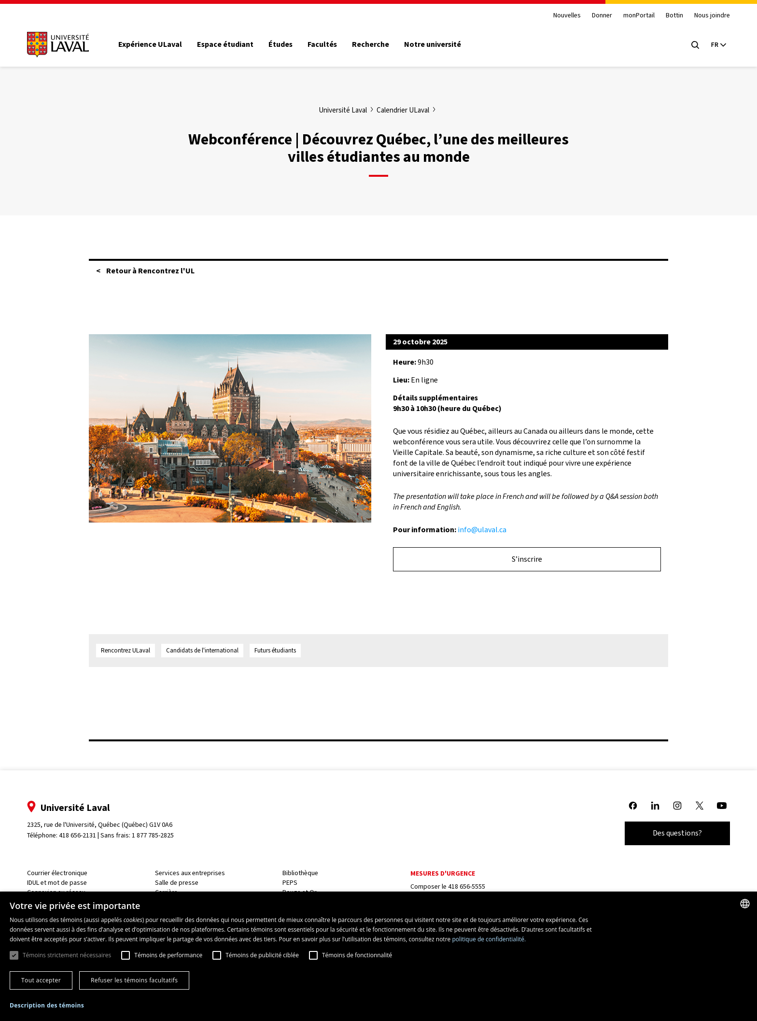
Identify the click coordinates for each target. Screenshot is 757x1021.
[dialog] (378, 956)
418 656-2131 (82, 835)
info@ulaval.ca (482, 530)
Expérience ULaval (155, 44)
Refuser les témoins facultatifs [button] (134, 980)
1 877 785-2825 (158, 835)
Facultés (327, 44)
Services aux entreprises (193, 873)
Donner (597, 16)
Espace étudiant (230, 44)
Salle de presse (179, 882)
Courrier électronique (62, 873)
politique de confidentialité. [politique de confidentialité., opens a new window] (489, 939)
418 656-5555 (466, 886)
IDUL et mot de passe (62, 882)
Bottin (669, 16)
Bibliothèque (302, 873)
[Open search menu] (690, 45)
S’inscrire (527, 559)
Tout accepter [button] (41, 980)
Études (285, 44)
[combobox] (745, 903)
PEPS (291, 882)
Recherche (375, 44)
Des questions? (672, 833)
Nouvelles (561, 16)
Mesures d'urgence (442, 873)
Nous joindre (707, 16)
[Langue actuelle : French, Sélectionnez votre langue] (713, 45)
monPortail (634, 16)
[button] (47, 1006)
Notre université (437, 44)
